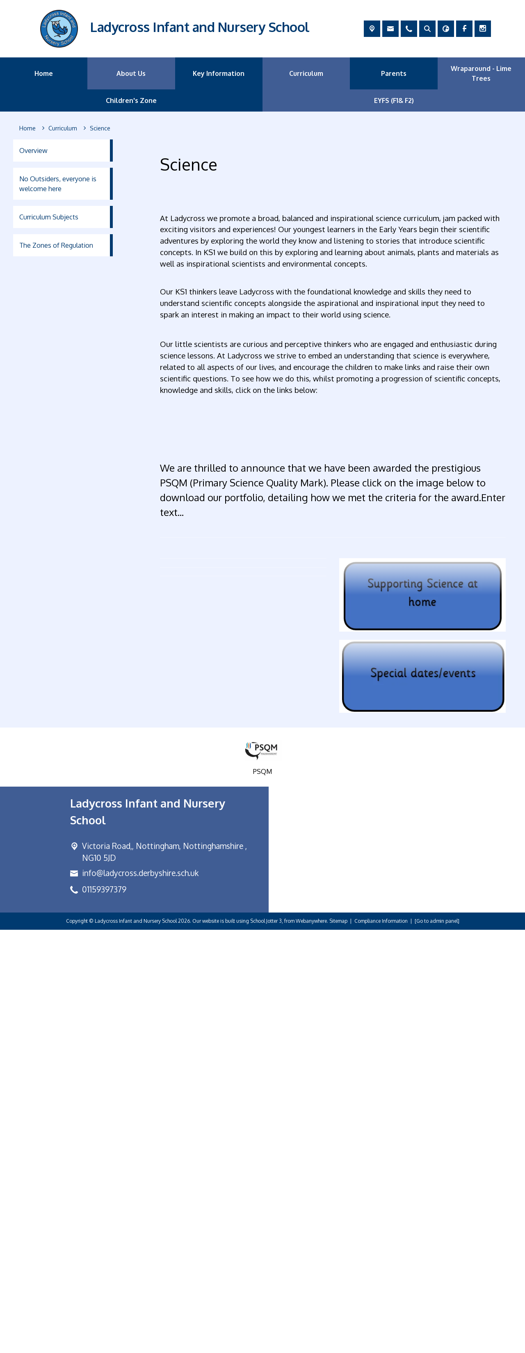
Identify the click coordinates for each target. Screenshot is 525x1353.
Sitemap (338, 1344)
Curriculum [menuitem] (306, 73)
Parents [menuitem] (393, 73)
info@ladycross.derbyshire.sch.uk (140, 1296)
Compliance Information (381, 1344)
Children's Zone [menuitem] (131, 100)
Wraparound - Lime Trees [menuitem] (481, 73)
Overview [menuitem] (33, 150)
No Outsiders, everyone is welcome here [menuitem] (57, 184)
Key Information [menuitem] (218, 73)
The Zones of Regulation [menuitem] (56, 245)
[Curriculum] (62, 128)
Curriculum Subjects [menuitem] (48, 217)
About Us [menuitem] (131, 73)
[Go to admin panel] (437, 1344)
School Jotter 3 (266, 1344)
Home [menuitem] (43, 73)
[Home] (27, 128)
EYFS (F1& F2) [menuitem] (394, 100)
